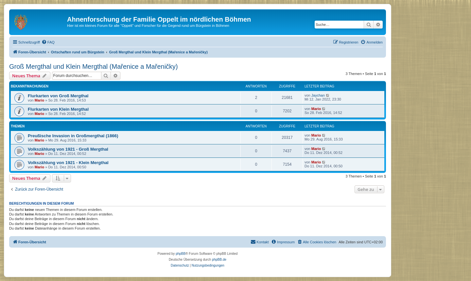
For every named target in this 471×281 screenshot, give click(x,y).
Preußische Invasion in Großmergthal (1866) (73, 135)
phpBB (180, 253)
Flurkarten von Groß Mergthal (58, 95)
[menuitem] (48, 42)
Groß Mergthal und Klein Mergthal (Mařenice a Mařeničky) (93, 66)
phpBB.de (219, 259)
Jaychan (318, 95)
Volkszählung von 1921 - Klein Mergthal (68, 162)
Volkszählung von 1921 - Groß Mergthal (68, 149)
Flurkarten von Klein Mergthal (58, 109)
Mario (39, 100)
